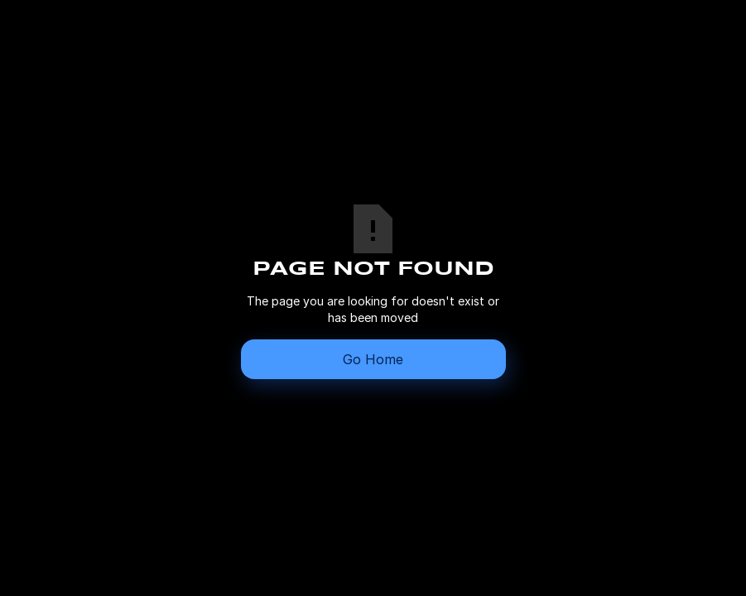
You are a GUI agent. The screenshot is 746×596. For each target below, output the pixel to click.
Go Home (372, 359)
